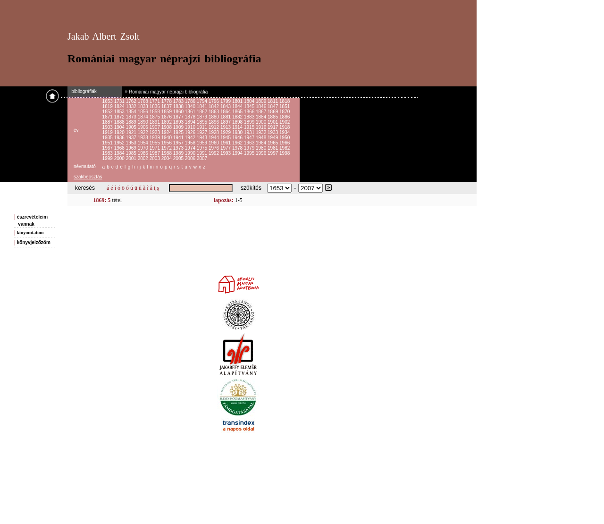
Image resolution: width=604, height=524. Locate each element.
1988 (167, 153)
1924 (167, 132)
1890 (144, 122)
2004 (167, 158)
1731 (120, 101)
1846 (262, 106)
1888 (120, 122)
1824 (120, 106)
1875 (155, 116)
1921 (132, 132)
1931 (250, 132)
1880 (214, 116)
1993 (226, 153)
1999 (108, 158)
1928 (214, 132)
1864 (226, 111)
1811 (273, 101)
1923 (155, 132)
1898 (238, 122)
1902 (284, 122)
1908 (167, 127)
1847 (273, 106)
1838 (179, 106)
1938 (144, 137)
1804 (250, 101)
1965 (273, 142)
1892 (167, 122)
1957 (179, 142)
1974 (191, 148)
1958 (191, 142)
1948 (262, 137)
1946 (238, 137)
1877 (179, 116)
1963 (250, 142)
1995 (250, 153)
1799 (226, 101)
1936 (120, 137)
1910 (191, 127)
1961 (226, 142)
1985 (132, 153)
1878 (191, 116)
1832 (132, 106)
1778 (167, 101)
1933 (273, 132)
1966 (284, 142)
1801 (238, 101)
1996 (262, 153)
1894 (191, 122)
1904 (120, 127)
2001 (132, 158)
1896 (214, 122)
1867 (262, 111)
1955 (155, 142)
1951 (108, 142)
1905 (132, 127)
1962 (238, 142)
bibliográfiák (82, 91)
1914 (238, 127)
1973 (179, 148)
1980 (262, 148)
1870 (284, 111)
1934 (284, 132)
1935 (108, 137)
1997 (273, 153)
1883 (250, 116)
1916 (262, 127)
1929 (226, 132)
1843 (226, 106)
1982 (284, 148)
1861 (191, 111)
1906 (144, 127)
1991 (203, 153)
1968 (120, 148)
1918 (284, 127)
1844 (238, 106)
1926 (191, 132)
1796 (214, 101)
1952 (120, 142)
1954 (144, 142)
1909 (179, 127)
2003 (155, 158)
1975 (203, 148)
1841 (203, 106)
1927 (203, 132)
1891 (155, 122)
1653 (108, 101)
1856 (144, 111)
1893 (179, 122)
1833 (144, 106)
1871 (108, 116)
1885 (273, 116)
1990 (191, 153)
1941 (179, 137)
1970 (144, 148)
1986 (144, 153)
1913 (226, 127)
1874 (144, 116)
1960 (214, 142)
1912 (214, 127)
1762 (132, 101)
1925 (179, 132)
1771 (155, 101)
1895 (203, 122)
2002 (144, 158)
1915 (250, 127)
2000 (120, 158)
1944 (214, 137)
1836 (155, 106)
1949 (273, 137)
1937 (132, 137)
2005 (179, 158)
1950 (284, 137)
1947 (250, 137)
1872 (120, 116)
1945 (226, 137)
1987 (155, 153)
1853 (120, 111)
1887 (108, 122)
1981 (273, 148)
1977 (226, 148)
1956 (167, 142)
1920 (120, 132)
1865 (238, 111)
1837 (167, 106)
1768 (144, 101)
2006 (191, 158)
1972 (167, 148)
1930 (238, 132)
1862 (203, 111)
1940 (167, 137)
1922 (144, 132)
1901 (273, 122)
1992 (214, 153)
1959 (203, 142)
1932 (262, 132)
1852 (108, 111)
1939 (155, 137)
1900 (262, 122)
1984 (120, 153)
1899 (250, 122)
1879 (203, 116)
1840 (191, 106)
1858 (155, 111)
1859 (167, 111)
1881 (226, 116)
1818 (284, 101)
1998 (284, 153)
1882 (238, 116)
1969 (132, 148)
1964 (262, 142)
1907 (155, 127)
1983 (108, 153)
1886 (284, 116)
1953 (132, 142)
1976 (214, 148)
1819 (108, 106)
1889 (132, 122)
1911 (203, 127)
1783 (179, 101)
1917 (273, 127)
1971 (155, 148)
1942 (191, 137)
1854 (132, 111)
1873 (132, 116)
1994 (238, 153)
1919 (108, 132)
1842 (214, 106)
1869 (273, 111)
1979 (250, 148)
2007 (202, 158)
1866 (250, 111)
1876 (167, 116)
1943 (203, 137)
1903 (108, 127)
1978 (238, 148)
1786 (191, 101)
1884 (262, 116)
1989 (179, 153)
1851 (284, 106)
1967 (108, 148)
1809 (262, 101)
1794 (203, 101)
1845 (250, 106)
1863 (214, 111)
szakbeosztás (88, 176)
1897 (226, 122)
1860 (179, 111)
